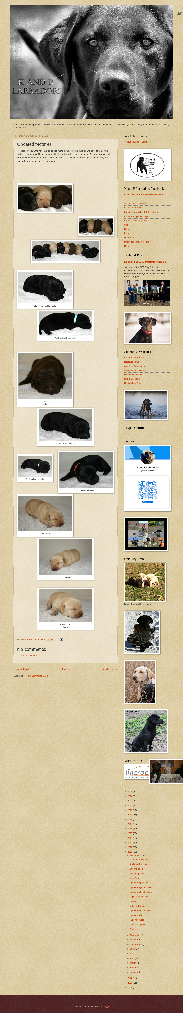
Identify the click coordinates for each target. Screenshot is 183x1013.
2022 (130, 800)
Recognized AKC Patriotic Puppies (145, 261)
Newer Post (21, 669)
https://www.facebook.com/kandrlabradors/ (144, 194)
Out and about (136, 869)
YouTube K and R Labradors (137, 142)
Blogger (106, 1006)
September (135, 944)
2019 (130, 814)
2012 (130, 847)
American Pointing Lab (135, 366)
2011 (130, 852)
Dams (127, 229)
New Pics (134, 878)
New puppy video (138, 873)
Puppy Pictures (137, 920)
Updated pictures (138, 915)
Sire (126, 225)
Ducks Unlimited (132, 379)
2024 (130, 796)
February (134, 967)
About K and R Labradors (136, 203)
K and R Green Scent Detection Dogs (142, 212)
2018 (130, 819)
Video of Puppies (138, 906)
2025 (130, 791)
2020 (130, 810)
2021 (130, 805)
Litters (127, 233)
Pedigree (134, 929)
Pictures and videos (139, 859)
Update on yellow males (141, 887)
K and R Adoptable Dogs (136, 216)
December (135, 855)
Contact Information (133, 207)
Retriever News (131, 362)
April (132, 958)
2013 (130, 842)
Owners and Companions (136, 220)
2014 (130, 838)
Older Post (110, 669)
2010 (130, 978)
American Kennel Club (135, 370)
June (132, 949)
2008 (130, 987)
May (132, 953)
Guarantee (129, 237)
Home (66, 669)
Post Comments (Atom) (38, 676)
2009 (130, 982)
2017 (130, 824)
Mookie (133, 901)
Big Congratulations (139, 896)
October (134, 939)
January (134, 972)
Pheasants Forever (133, 374)
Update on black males (141, 892)
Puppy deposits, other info (136, 242)
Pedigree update (138, 924)
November (135, 935)
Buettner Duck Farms (134, 357)
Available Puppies (138, 864)
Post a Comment (29, 655)
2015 (130, 833)
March (133, 963)
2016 (130, 828)
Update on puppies (139, 882)
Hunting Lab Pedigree (134, 383)
